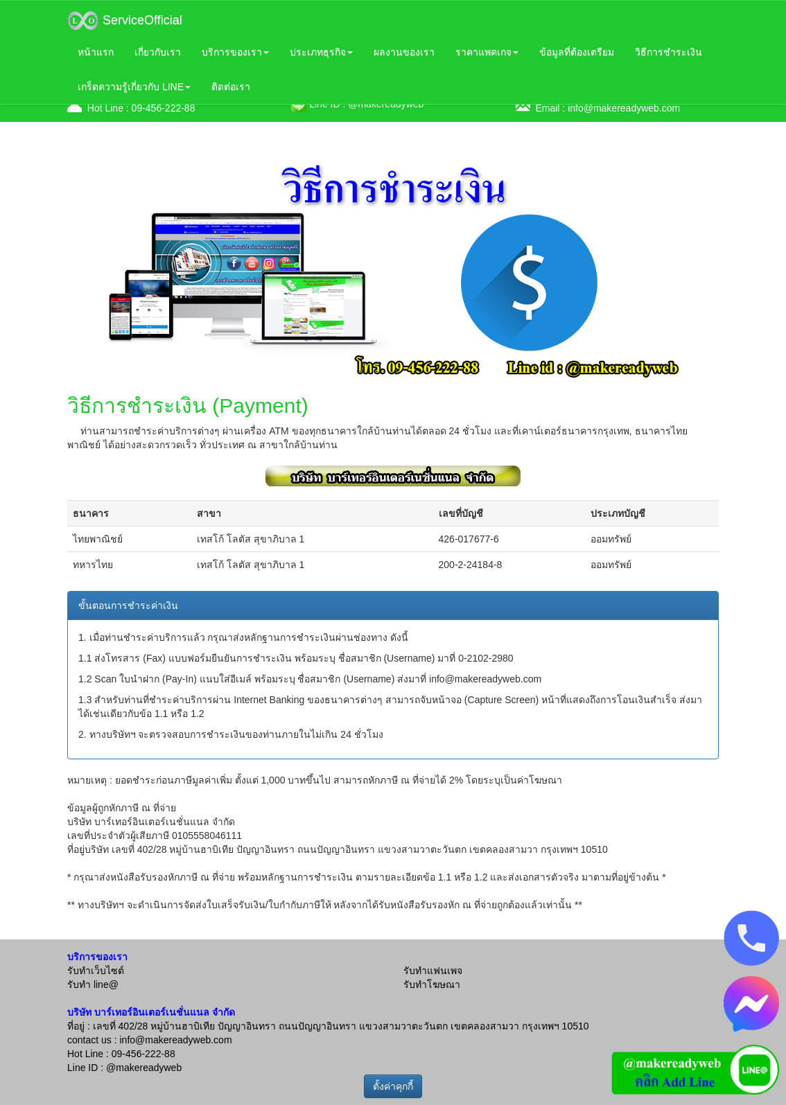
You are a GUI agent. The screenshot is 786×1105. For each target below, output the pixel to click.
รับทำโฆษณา (431, 984)
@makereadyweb (144, 1067)
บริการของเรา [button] (235, 52)
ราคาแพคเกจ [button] (486, 52)
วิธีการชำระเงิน (668, 52)
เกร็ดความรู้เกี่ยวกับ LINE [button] (134, 86)
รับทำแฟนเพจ (432, 970)
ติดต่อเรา (230, 86)
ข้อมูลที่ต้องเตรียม (576, 52)
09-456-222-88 (163, 108)
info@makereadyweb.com (624, 108)
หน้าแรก (96, 52)
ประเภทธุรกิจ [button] (321, 52)
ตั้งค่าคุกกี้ (393, 1086)
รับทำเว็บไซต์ (95, 970)
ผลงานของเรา (404, 52)
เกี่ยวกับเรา (157, 52)
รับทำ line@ (93, 984)
